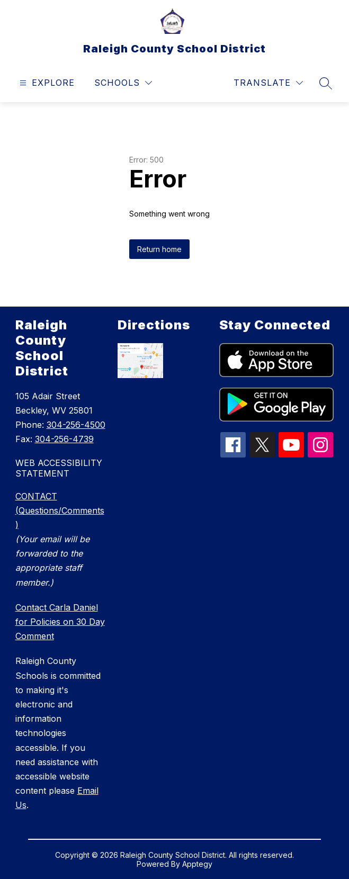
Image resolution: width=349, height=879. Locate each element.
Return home (159, 249)
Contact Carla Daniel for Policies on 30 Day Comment (60, 621)
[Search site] (325, 83)
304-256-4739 (64, 439)
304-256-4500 (76, 424)
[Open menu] (46, 82)
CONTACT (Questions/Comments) (59, 510)
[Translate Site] (268, 82)
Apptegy (197, 863)
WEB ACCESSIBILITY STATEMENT (58, 468)
